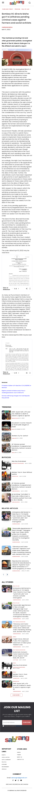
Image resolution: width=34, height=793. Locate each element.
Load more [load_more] (17, 695)
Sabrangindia (7, 27)
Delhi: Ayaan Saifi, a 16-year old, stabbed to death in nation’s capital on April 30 (21, 414)
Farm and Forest (8, 9)
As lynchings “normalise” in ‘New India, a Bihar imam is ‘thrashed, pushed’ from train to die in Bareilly (22, 497)
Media (14, 637)
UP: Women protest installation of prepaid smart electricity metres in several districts (21, 447)
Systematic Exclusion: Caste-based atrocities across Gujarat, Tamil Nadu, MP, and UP (21, 655)
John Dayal (15, 476)
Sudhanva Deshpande (18, 463)
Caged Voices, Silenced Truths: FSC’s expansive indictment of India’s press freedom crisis (22, 642)
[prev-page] (3, 574)
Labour (14, 438)
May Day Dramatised (19, 461)
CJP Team (15, 660)
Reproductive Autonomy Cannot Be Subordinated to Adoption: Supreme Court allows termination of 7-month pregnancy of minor (21, 565)
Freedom (17, 9)
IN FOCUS (6, 457)
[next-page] (7, 574)
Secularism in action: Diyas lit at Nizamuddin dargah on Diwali (22, 425)
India (13, 429)
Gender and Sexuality (5, 568)
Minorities (15, 418)
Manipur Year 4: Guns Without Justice (20, 675)
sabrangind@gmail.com (19, 778)
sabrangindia (16, 491)
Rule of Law (25, 9)
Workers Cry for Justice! (20, 436)
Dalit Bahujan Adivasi (6, 553)
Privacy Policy (19, 726)
